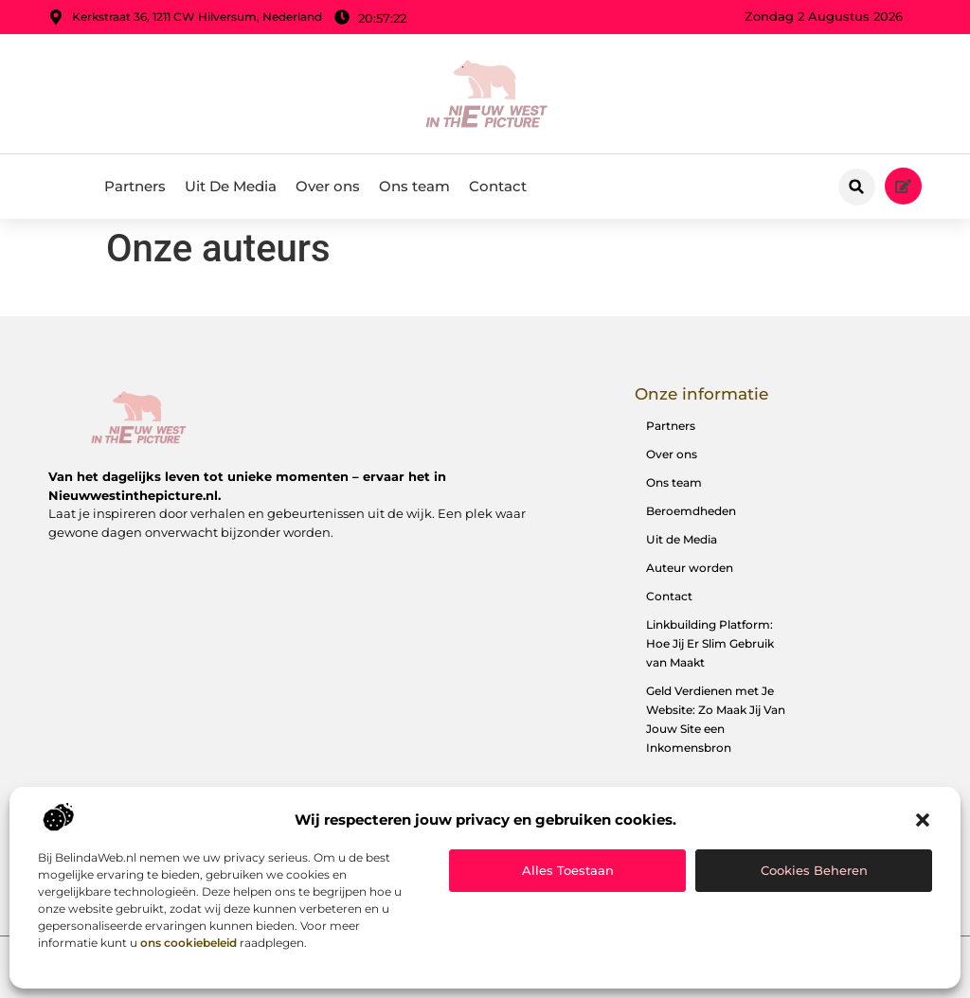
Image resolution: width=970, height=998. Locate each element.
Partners (135, 186)
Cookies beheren (814, 870)
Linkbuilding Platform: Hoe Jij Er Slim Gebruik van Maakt (710, 643)
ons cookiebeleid (188, 943)
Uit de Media (681, 539)
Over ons (328, 186)
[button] (922, 820)
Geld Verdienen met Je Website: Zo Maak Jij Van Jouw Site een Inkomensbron (715, 719)
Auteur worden (689, 568)
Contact (498, 186)
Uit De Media (231, 186)
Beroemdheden (691, 511)
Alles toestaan (568, 870)
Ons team (414, 186)
